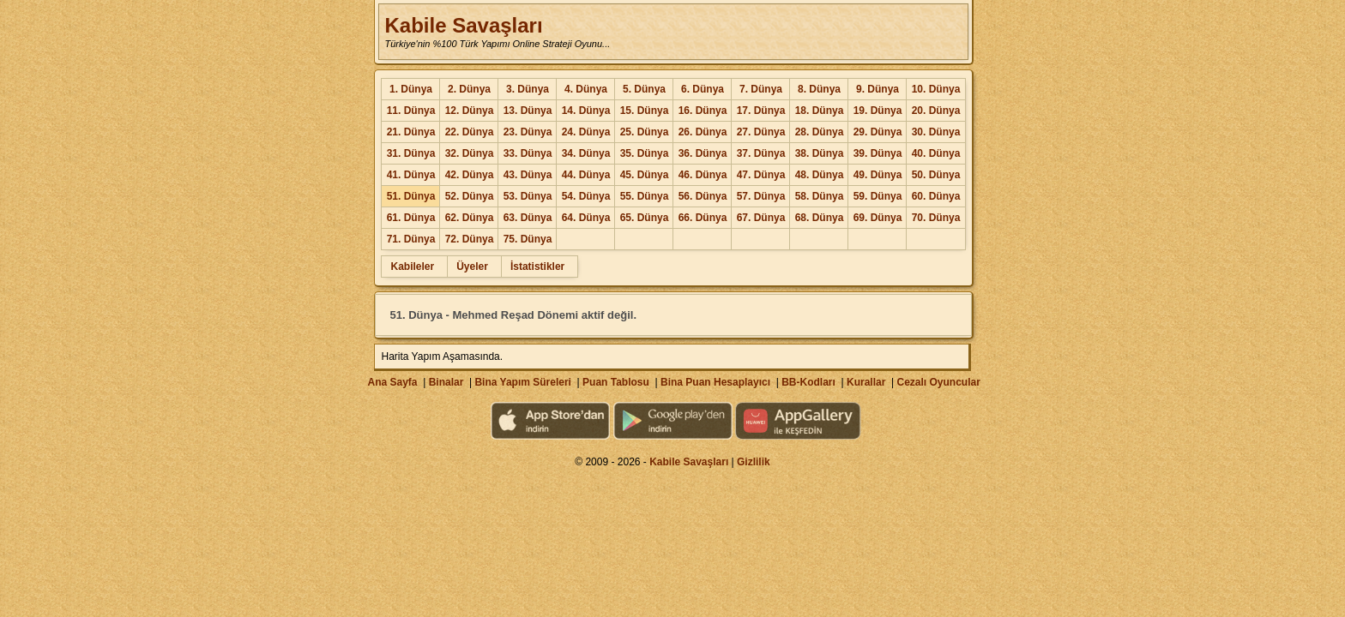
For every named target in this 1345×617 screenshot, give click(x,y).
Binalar (446, 382)
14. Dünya (586, 111)
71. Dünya (411, 239)
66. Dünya (703, 218)
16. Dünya (703, 111)
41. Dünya (411, 175)
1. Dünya (410, 89)
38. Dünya (819, 153)
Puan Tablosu (615, 382)
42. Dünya (469, 175)
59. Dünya (877, 196)
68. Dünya (819, 218)
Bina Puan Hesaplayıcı (715, 382)
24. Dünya (586, 132)
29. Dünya (877, 132)
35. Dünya (644, 153)
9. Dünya (877, 89)
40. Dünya (936, 153)
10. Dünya (936, 89)
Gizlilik (753, 462)
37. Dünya (761, 153)
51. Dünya (411, 196)
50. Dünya (936, 175)
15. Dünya (644, 111)
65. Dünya (644, 218)
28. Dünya (819, 132)
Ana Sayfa (392, 382)
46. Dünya (703, 175)
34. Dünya (586, 153)
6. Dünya (702, 89)
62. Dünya (469, 218)
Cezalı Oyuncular (938, 382)
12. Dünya (469, 111)
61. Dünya (411, 218)
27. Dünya (761, 132)
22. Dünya (469, 132)
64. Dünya (586, 218)
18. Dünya (819, 111)
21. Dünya (411, 132)
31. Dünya (411, 153)
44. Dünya (586, 175)
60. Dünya (936, 196)
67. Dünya (761, 218)
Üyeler (472, 267)
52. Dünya (469, 196)
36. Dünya (703, 153)
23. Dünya (528, 132)
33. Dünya (528, 153)
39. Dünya (877, 153)
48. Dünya (819, 175)
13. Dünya (528, 111)
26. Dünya (703, 132)
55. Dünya (644, 196)
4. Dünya (585, 89)
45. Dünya (644, 175)
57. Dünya (761, 196)
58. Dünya (819, 196)
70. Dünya (936, 218)
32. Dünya (469, 153)
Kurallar (866, 382)
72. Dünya (469, 239)
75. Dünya (528, 239)
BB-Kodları (808, 382)
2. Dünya (469, 89)
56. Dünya (703, 196)
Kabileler (412, 267)
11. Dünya (411, 111)
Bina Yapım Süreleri (522, 382)
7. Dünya (760, 89)
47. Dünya (761, 175)
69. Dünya (877, 218)
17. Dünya (761, 111)
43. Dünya (528, 175)
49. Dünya (877, 175)
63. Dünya (528, 218)
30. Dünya (936, 132)
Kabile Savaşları (463, 25)
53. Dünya (528, 196)
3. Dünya (527, 89)
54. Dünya (586, 196)
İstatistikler (537, 267)
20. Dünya (936, 111)
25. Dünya (644, 132)
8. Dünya (819, 89)
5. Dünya (644, 89)
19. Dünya (877, 111)
